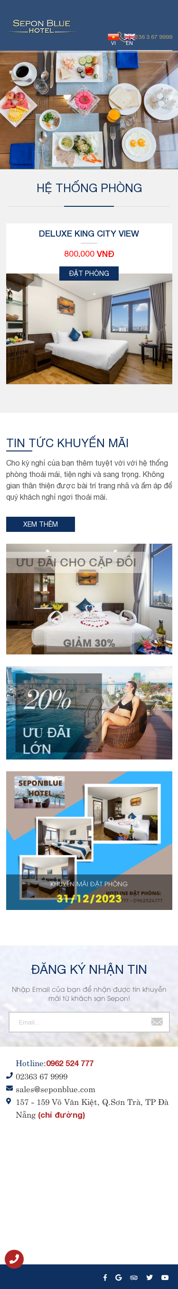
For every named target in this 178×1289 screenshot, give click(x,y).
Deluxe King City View (89, 233)
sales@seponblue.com (55, 1088)
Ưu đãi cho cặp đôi (72, 562)
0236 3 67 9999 (151, 37)
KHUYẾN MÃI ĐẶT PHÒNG (89, 883)
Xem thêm (40, 524)
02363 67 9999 (41, 1075)
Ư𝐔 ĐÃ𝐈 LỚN (50, 740)
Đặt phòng (89, 273)
